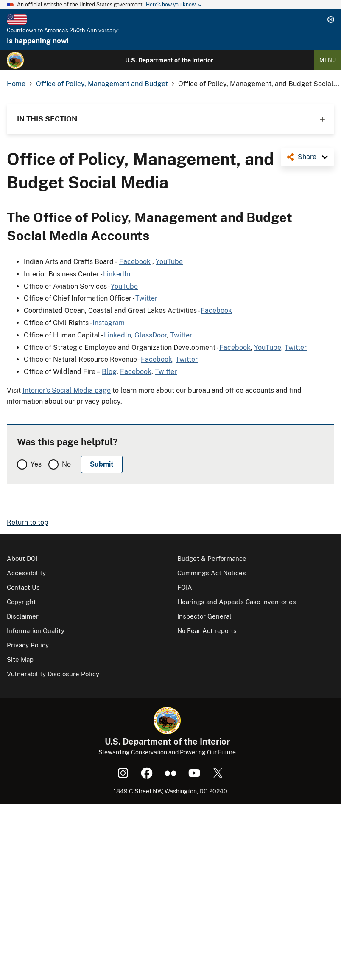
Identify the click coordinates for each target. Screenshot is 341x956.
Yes (36, 464)
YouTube (169, 262)
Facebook (135, 262)
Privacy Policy (28, 645)
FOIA (184, 587)
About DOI (22, 558)
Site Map (20, 659)
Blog (109, 372)
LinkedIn (116, 274)
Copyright (21, 601)
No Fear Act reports (207, 630)
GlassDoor (150, 335)
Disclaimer (23, 616)
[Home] (15, 60)
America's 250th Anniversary (80, 30)
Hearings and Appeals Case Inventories (236, 601)
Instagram (108, 323)
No (66, 464)
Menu (327, 60)
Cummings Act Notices (211, 572)
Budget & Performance (211, 558)
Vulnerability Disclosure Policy (53, 674)
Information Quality (35, 630)
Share (307, 157)
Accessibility (26, 572)
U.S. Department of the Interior (169, 60)
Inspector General (204, 616)
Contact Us (23, 587)
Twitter (146, 298)
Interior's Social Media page (66, 390)
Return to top (27, 522)
